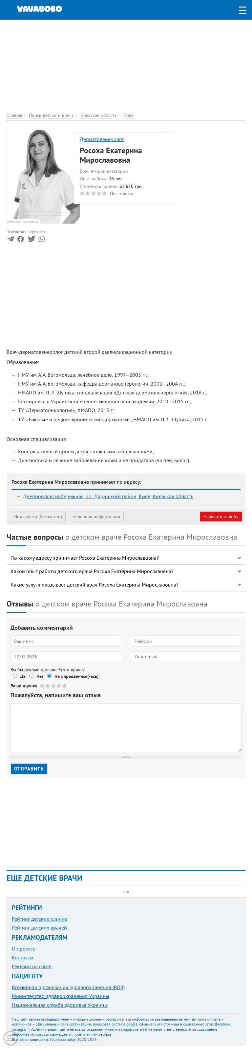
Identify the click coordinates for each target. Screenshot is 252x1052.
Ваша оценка (23, 686)
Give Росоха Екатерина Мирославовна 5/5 (65, 685)
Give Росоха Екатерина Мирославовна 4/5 (59, 685)
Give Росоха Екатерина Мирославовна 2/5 (48, 685)
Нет (40, 676)
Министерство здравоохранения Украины (60, 996)
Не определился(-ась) (76, 676)
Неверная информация (96, 516)
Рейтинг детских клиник (39, 919)
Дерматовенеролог (102, 139)
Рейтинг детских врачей (39, 927)
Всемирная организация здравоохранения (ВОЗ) (68, 987)
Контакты (22, 957)
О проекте (23, 948)
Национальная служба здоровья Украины (60, 1005)
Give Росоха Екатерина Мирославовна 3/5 (53, 685)
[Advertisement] (126, 65)
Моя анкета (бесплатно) (37, 516)
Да (23, 676)
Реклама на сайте (32, 966)
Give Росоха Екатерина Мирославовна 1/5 (42, 685)
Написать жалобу (221, 516)
